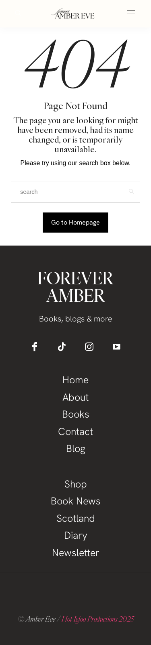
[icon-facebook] (34, 346)
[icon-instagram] (89, 346)
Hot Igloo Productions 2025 (98, 619)
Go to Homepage (75, 222)
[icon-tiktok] (62, 346)
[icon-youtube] (116, 346)
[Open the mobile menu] (131, 13)
